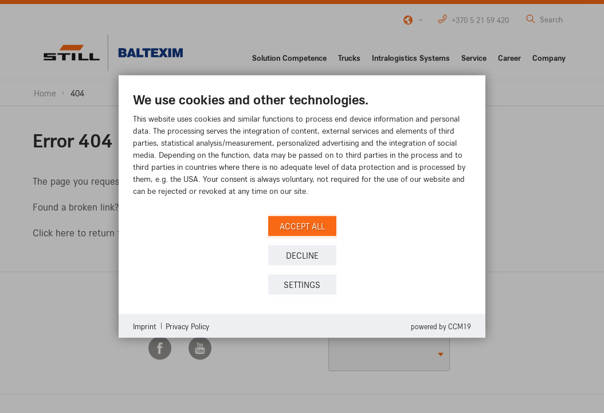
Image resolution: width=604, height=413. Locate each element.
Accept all (302, 225)
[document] (302, 152)
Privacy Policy (187, 325)
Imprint (144, 325)
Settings (302, 284)
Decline (302, 255)
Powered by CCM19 (441, 326)
